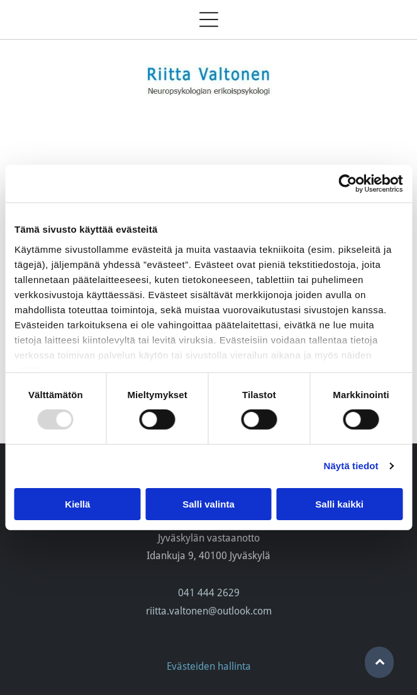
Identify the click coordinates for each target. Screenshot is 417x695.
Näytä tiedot (351, 465)
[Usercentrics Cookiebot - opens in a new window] (347, 183)
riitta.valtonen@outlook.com (209, 611)
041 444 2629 (209, 593)
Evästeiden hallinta (209, 666)
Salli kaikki (339, 503)
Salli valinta (208, 503)
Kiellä (77, 503)
